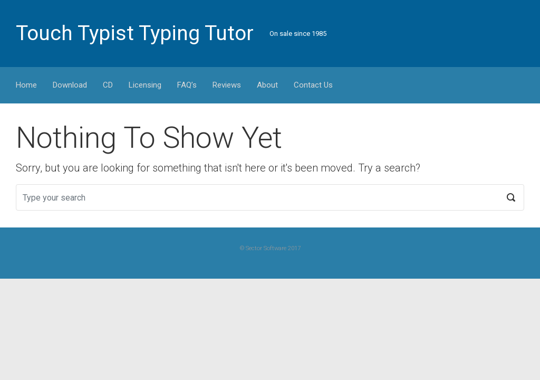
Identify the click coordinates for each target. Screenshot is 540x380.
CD (108, 85)
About (267, 85)
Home (26, 85)
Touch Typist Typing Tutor (135, 33)
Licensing (145, 85)
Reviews (227, 85)
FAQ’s (187, 85)
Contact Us (313, 85)
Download (70, 85)
